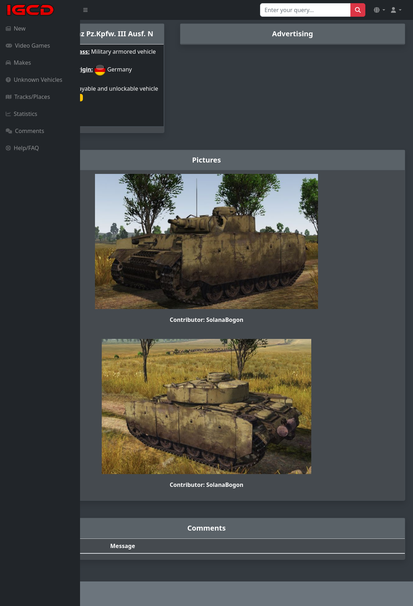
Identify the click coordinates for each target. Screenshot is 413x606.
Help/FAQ (22, 148)
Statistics (21, 114)
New (16, 28)
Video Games (28, 45)
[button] (379, 10)
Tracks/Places (28, 97)
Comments (25, 131)
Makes (18, 63)
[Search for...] (305, 10)
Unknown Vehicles (34, 80)
